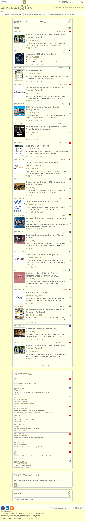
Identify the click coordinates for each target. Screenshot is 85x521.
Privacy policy (34, 519)
